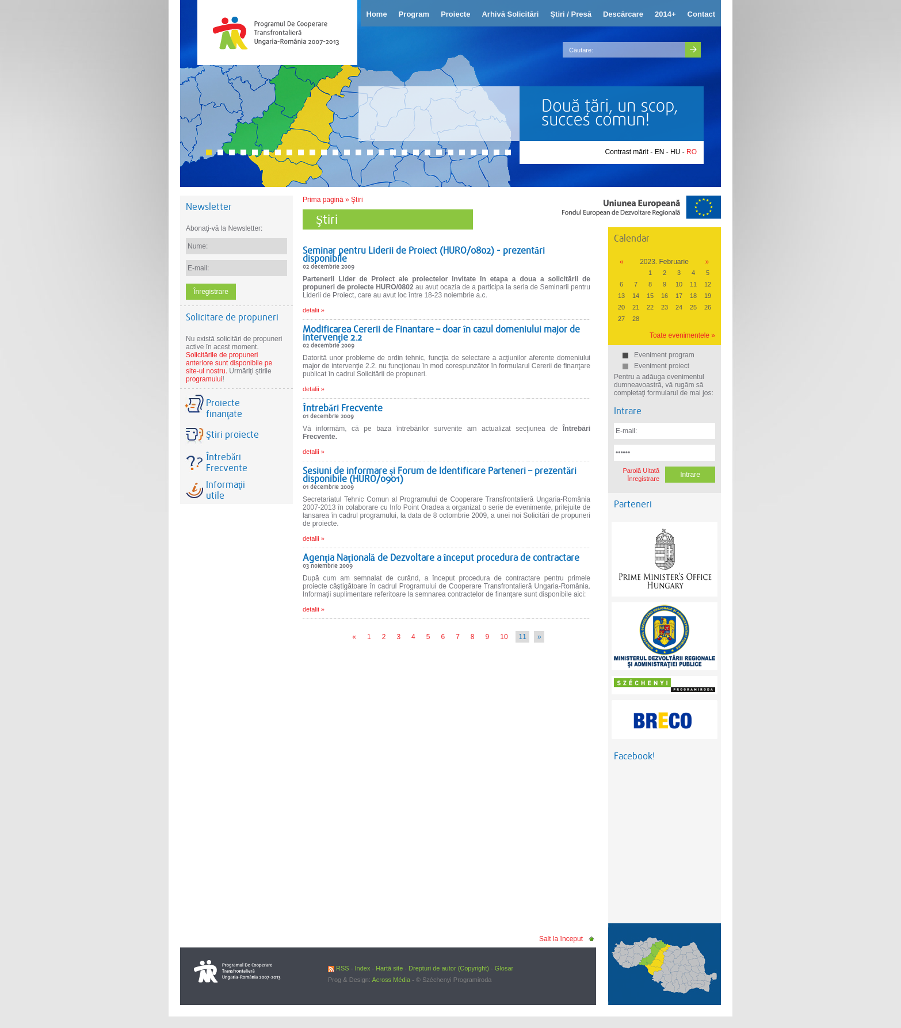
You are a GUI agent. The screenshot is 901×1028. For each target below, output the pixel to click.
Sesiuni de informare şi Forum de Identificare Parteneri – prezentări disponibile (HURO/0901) (440, 474)
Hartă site (389, 968)
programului (204, 379)
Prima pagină (323, 200)
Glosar (504, 968)
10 (503, 637)
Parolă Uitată (641, 470)
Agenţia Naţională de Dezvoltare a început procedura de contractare (441, 557)
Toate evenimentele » (682, 335)
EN (660, 152)
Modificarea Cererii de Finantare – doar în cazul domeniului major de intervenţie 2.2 (441, 333)
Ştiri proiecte (232, 434)
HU (675, 152)
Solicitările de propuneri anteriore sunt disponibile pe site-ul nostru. (229, 363)
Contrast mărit (626, 152)
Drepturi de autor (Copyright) (448, 968)
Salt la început (561, 939)
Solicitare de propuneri (232, 317)
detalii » (313, 310)
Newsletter (209, 206)
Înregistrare (643, 478)
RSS (338, 968)
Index (362, 968)
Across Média (391, 979)
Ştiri (357, 200)
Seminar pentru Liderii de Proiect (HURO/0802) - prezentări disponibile (424, 254)
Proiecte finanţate (224, 408)
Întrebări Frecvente (343, 408)
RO (691, 152)
